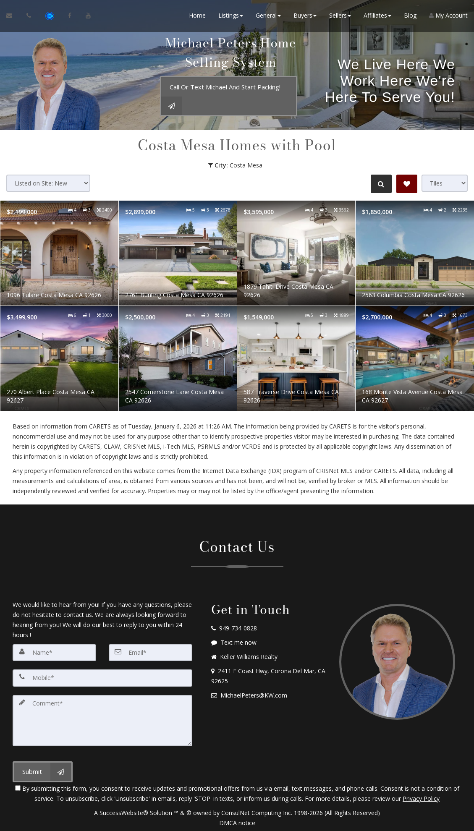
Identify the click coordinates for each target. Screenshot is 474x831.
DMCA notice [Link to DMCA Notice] (237, 822)
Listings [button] (230, 17)
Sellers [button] (340, 17)
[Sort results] (48, 183)
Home (197, 17)
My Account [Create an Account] (448, 17)
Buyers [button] (305, 17)
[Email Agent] (13, 16)
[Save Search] (406, 184)
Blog (410, 17)
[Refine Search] (379, 184)
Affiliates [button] (377, 17)
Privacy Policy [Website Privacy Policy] (421, 797)
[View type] (445, 183)
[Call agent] (29, 16)
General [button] (268, 17)
